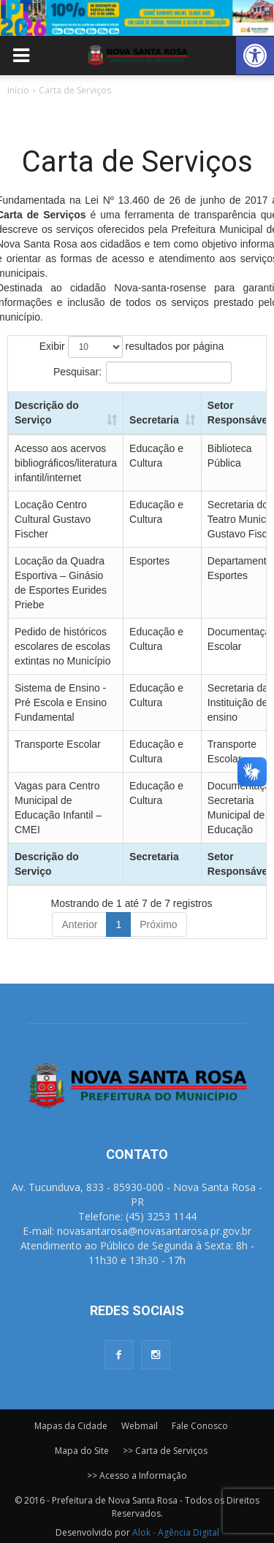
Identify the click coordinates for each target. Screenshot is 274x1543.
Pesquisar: (142, 372)
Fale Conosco (200, 1426)
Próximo (158, 924)
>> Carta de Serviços (165, 1450)
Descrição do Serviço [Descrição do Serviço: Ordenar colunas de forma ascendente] (47, 412)
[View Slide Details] (137, 18)
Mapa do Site (82, 1450)
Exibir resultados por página (131, 347)
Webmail (139, 1426)
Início (18, 90)
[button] (255, 55)
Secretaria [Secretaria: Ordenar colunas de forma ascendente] (154, 420)
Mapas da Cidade (70, 1426)
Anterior (79, 924)
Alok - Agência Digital (175, 1532)
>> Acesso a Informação (137, 1475)
